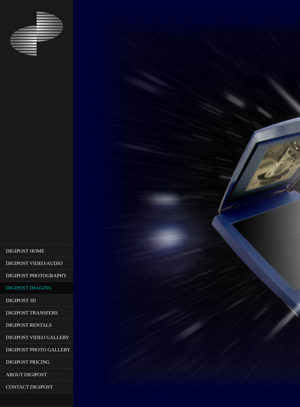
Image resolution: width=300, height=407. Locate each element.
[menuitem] (36, 251)
